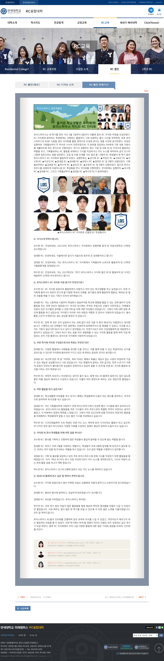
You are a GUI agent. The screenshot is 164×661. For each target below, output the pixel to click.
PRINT (146, 91)
